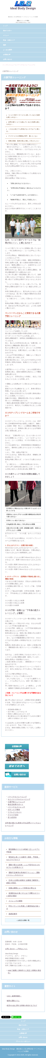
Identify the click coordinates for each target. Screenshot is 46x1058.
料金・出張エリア (9, 40)
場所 (4, 45)
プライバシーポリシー (23, 1041)
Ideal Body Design (23, 8)
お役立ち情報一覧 (23, 920)
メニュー (6, 35)
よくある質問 (7, 50)
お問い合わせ (7, 59)
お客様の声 (6, 54)
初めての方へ (7, 30)
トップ (5, 26)
